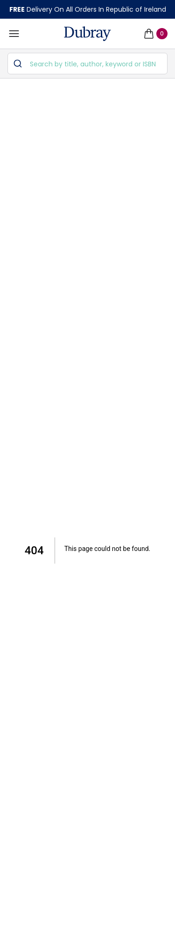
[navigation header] (87, 33)
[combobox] (87, 63)
